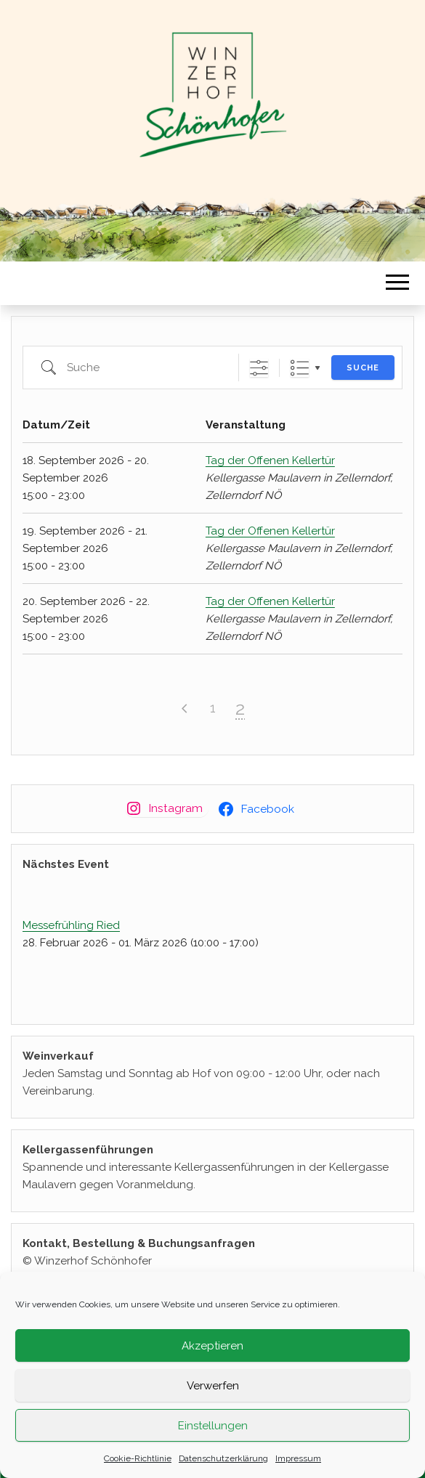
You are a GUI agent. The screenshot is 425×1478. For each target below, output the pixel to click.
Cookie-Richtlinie (137, 1458)
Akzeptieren (212, 1345)
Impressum (298, 1458)
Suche (363, 368)
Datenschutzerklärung (223, 1458)
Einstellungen (213, 1425)
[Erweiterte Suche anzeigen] (259, 368)
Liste (300, 368)
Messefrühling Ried (71, 925)
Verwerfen (213, 1385)
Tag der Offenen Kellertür (270, 460)
